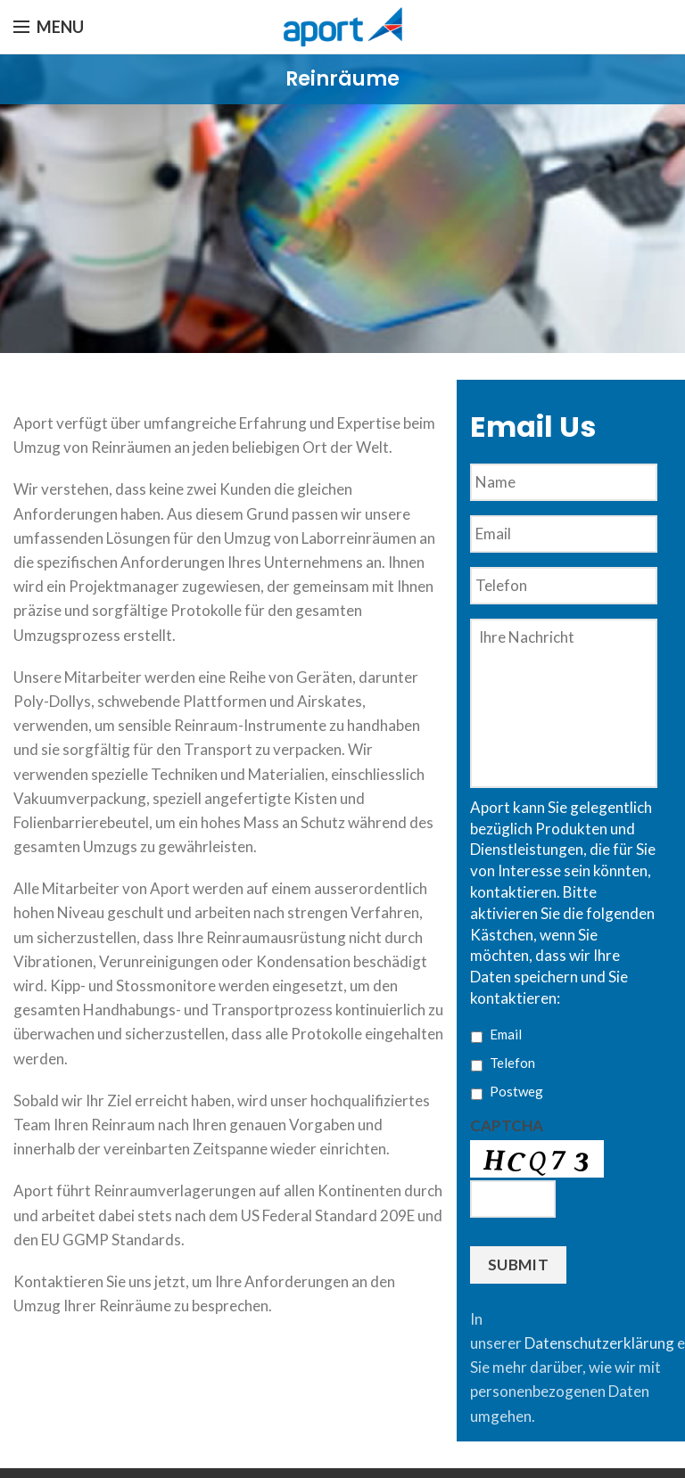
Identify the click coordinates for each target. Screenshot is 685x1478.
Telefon (512, 1063)
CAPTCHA (506, 1125)
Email (506, 1034)
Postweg (516, 1091)
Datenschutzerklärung (599, 1343)
